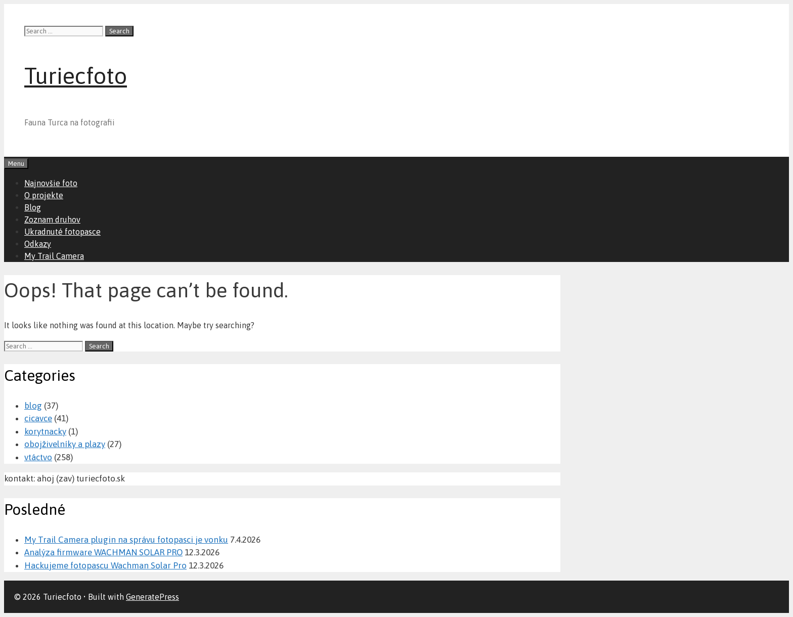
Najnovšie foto (50, 183)
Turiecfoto (75, 76)
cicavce (38, 418)
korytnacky (45, 431)
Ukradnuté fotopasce (62, 231)
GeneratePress (152, 596)
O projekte (43, 195)
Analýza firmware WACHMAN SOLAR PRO (103, 552)
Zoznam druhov (52, 219)
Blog (32, 207)
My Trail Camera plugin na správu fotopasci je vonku (126, 540)
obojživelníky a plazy (64, 444)
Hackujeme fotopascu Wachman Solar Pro (105, 565)
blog (33, 406)
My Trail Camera (54, 255)
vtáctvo (38, 457)
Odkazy (37, 243)
